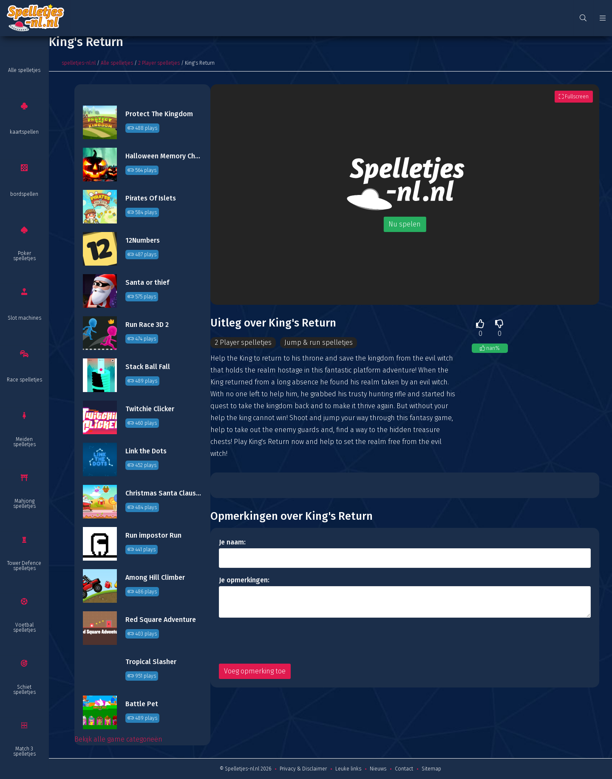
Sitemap (431, 769)
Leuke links (348, 769)
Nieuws (378, 769)
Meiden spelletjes (24, 441)
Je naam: (232, 542)
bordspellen (24, 194)
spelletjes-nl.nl (79, 63)
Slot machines (24, 318)
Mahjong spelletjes (24, 503)
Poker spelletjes (24, 255)
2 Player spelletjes (159, 63)
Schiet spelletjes (24, 689)
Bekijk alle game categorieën (118, 739)
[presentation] (283, 640)
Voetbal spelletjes (24, 627)
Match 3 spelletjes (24, 751)
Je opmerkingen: (244, 580)
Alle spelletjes (24, 70)
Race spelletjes (24, 380)
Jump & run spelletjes (318, 342)
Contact (404, 769)
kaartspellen (24, 132)
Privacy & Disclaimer (303, 769)
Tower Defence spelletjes (24, 565)
